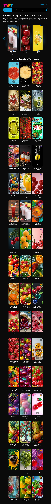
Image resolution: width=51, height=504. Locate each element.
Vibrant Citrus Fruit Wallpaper (37, 224)
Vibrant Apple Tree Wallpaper (25, 445)
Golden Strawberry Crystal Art (14, 113)
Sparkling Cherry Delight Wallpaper (37, 417)
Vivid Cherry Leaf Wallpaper (37, 472)
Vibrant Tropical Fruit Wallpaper (13, 445)
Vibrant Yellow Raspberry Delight (25, 500)
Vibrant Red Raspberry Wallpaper (37, 196)
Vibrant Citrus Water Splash (37, 279)
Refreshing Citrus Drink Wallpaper (25, 196)
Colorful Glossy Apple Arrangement (25, 417)
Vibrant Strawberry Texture (14, 362)
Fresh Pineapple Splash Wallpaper (25, 86)
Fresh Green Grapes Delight (25, 472)
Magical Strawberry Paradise (13, 500)
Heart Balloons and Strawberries (13, 334)
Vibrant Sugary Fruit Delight (14, 389)
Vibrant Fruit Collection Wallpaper (25, 307)
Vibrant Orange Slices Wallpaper (13, 307)
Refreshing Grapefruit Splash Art (13, 86)
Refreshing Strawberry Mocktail (13, 224)
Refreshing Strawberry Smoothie (25, 224)
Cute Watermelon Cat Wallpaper (37, 141)
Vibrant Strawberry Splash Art (37, 500)
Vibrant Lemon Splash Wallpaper (37, 169)
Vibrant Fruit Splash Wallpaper (13, 196)
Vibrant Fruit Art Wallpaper (14, 417)
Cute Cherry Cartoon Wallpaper (37, 251)
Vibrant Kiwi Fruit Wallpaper (13, 141)
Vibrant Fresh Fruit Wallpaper (37, 445)
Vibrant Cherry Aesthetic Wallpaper (25, 389)
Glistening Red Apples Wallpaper (13, 251)
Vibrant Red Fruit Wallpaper (25, 141)
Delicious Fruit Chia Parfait (25, 169)
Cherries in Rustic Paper (25, 333)
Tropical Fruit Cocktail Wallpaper (25, 113)
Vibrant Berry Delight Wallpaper (37, 389)
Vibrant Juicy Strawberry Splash (13, 472)
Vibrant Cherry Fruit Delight (26, 362)
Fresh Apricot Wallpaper (25, 251)
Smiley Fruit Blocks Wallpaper (37, 362)
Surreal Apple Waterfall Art (37, 113)
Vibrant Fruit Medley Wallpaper (37, 86)
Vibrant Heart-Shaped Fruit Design (37, 307)
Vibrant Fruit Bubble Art (14, 168)
